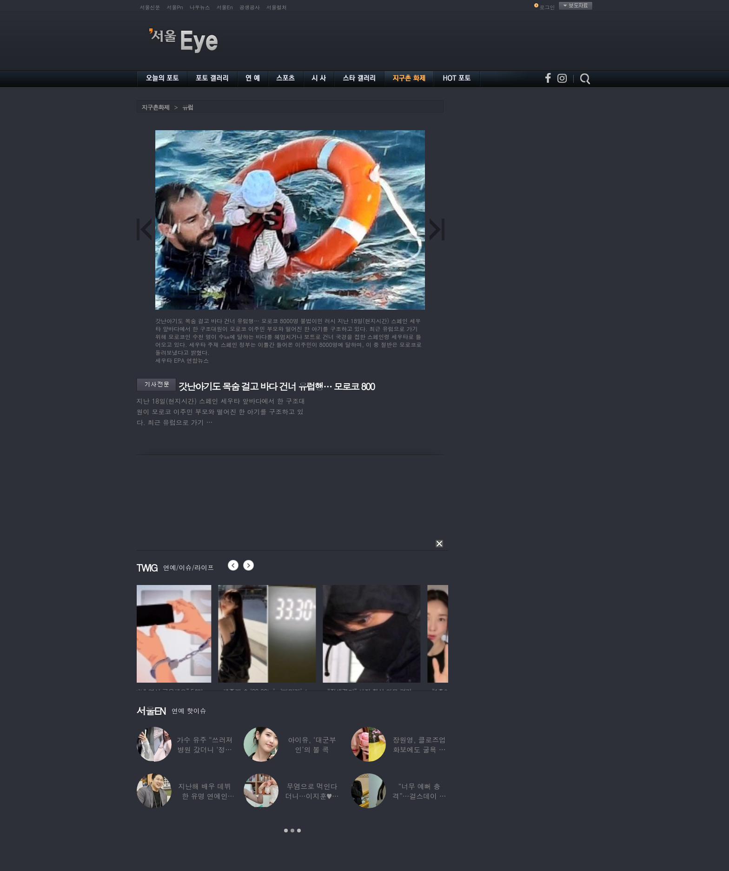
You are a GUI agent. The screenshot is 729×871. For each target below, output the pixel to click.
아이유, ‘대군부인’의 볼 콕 (312, 744)
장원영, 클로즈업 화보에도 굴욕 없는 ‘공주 (419, 749)
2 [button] (292, 830)
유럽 (187, 107)
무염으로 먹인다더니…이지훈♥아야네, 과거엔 (312, 796)
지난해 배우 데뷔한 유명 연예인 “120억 (204, 796)
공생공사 (249, 7)
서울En (225, 7)
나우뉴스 (200, 7)
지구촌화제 (156, 107)
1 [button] (286, 830)
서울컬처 (276, 7)
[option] (185, 632)
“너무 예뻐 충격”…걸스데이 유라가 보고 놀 (419, 796)
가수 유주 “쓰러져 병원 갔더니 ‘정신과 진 (204, 749)
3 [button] (299, 830)
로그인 (547, 7)
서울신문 (150, 7)
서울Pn (175, 7)
